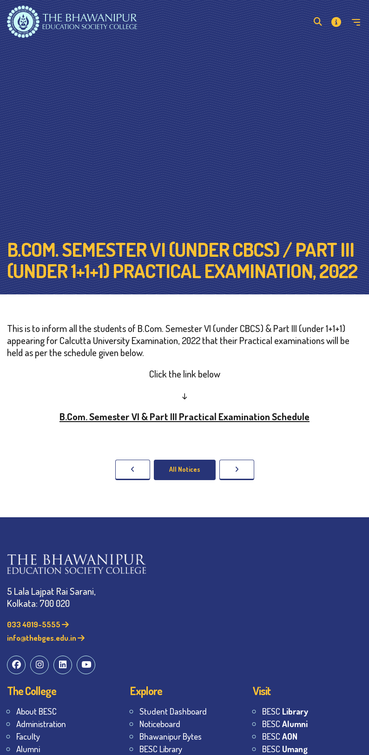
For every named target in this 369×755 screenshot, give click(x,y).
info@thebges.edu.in (46, 638)
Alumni (28, 748)
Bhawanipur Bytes (170, 736)
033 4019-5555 (38, 624)
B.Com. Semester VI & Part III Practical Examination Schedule (184, 416)
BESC (285, 711)
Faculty (28, 736)
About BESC (36, 711)
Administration (41, 723)
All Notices (184, 469)
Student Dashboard (173, 711)
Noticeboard (159, 723)
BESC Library (160, 748)
